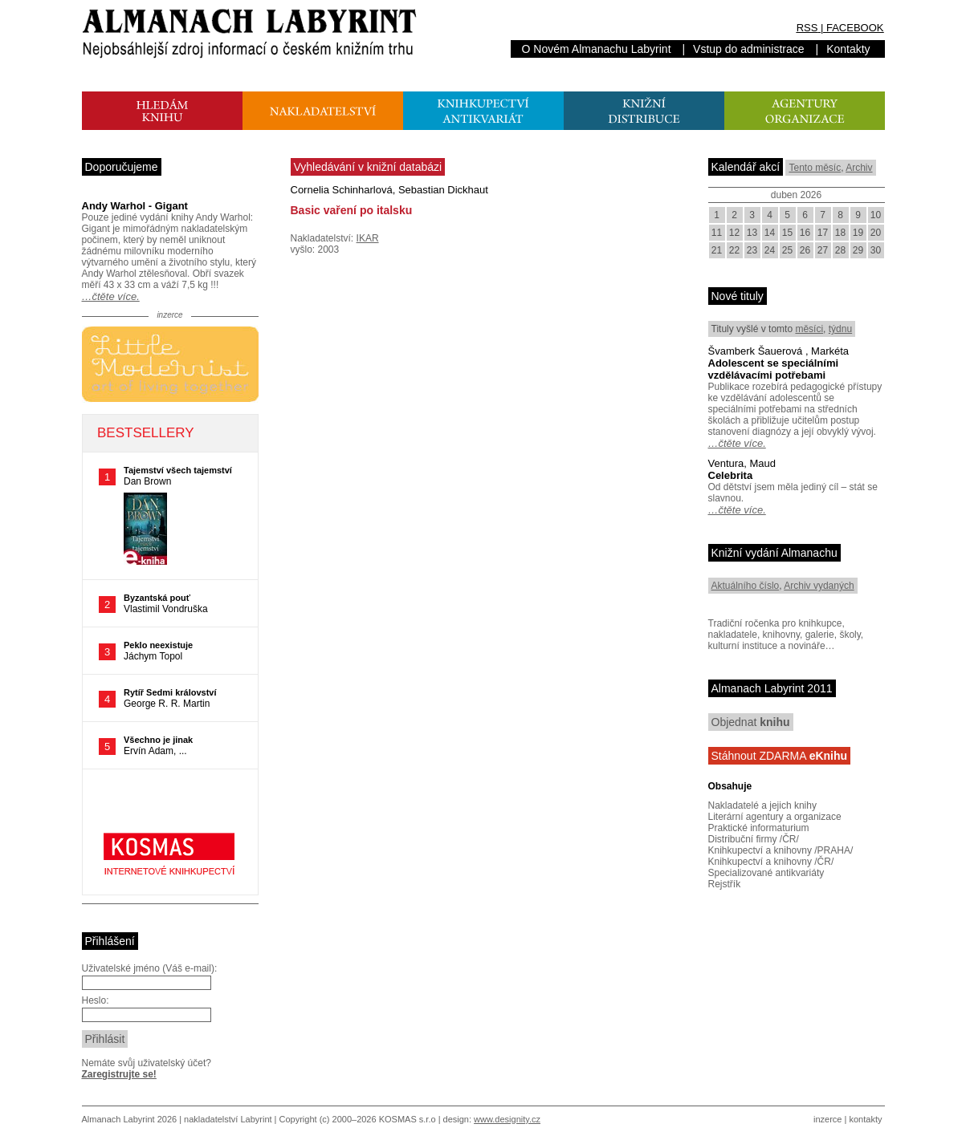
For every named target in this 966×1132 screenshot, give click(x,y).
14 (769, 232)
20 (875, 232)
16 (805, 232)
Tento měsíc (815, 167)
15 (787, 232)
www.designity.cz (507, 1119)
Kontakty (848, 49)
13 (752, 232)
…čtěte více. (111, 296)
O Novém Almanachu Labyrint (596, 49)
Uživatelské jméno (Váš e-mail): (150, 968)
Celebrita (730, 475)
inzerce (827, 1119)
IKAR (368, 238)
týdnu (840, 329)
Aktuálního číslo (745, 585)
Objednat (750, 722)
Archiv (859, 167)
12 (734, 232)
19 (858, 232)
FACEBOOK (855, 28)
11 (716, 232)
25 (787, 250)
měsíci (809, 329)
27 (822, 250)
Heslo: (95, 1000)
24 (769, 250)
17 (822, 232)
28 (840, 250)
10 (875, 215)
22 (734, 250)
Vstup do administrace (749, 49)
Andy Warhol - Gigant (135, 206)
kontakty (865, 1119)
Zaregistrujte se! (119, 1074)
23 (752, 250)
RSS (807, 28)
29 (858, 250)
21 (716, 250)
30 (875, 250)
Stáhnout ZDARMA (779, 755)
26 (805, 250)
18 (840, 232)
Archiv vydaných (819, 585)
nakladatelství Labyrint (227, 1119)
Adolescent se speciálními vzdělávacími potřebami (773, 369)
